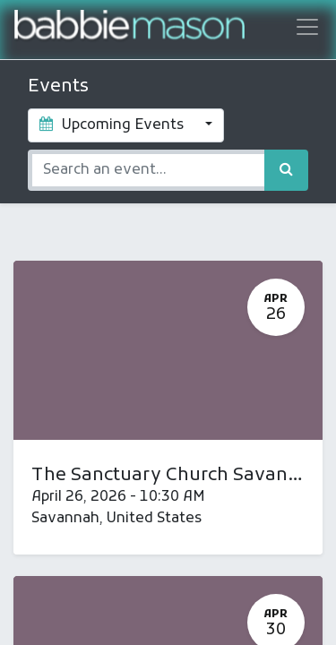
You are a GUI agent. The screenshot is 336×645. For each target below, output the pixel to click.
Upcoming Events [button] (113, 125)
